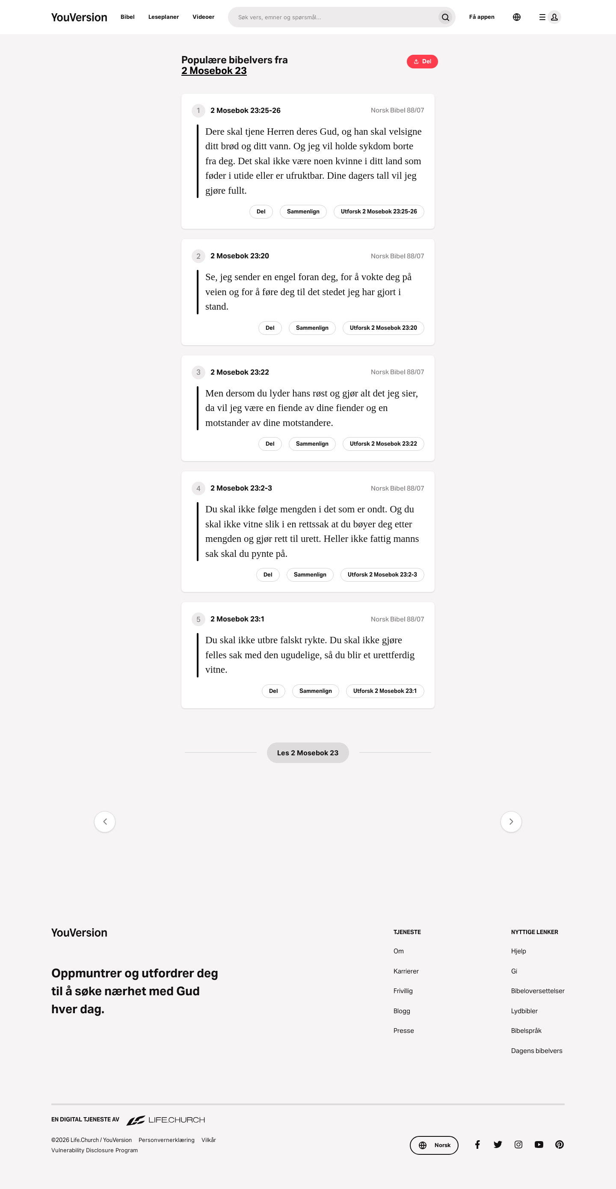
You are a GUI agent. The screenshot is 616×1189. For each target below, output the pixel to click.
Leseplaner (163, 16)
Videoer (203, 16)
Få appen (482, 16)
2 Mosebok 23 (214, 70)
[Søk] (331, 17)
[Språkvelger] (516, 17)
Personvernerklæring (167, 1139)
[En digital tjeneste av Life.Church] (308, 1115)
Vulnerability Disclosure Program (94, 1150)
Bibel (128, 16)
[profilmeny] (548, 17)
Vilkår (208, 1139)
